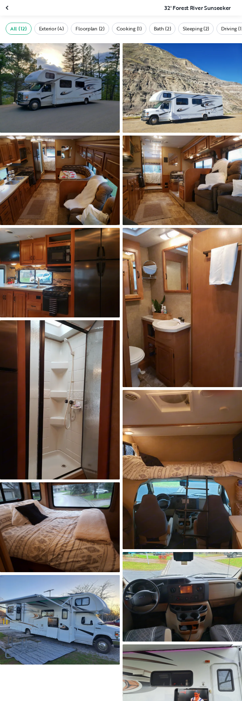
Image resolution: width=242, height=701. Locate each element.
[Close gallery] (8, 8)
